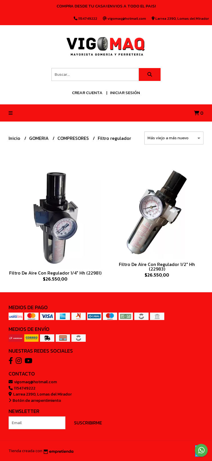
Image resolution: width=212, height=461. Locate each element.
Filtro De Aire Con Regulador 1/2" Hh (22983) (157, 266)
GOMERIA (39, 138)
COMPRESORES (73, 138)
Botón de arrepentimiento (35, 400)
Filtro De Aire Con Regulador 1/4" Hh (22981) (55, 272)
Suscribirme (88, 422)
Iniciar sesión (125, 92)
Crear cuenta (87, 92)
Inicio (15, 138)
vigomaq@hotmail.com (33, 382)
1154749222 (22, 388)
